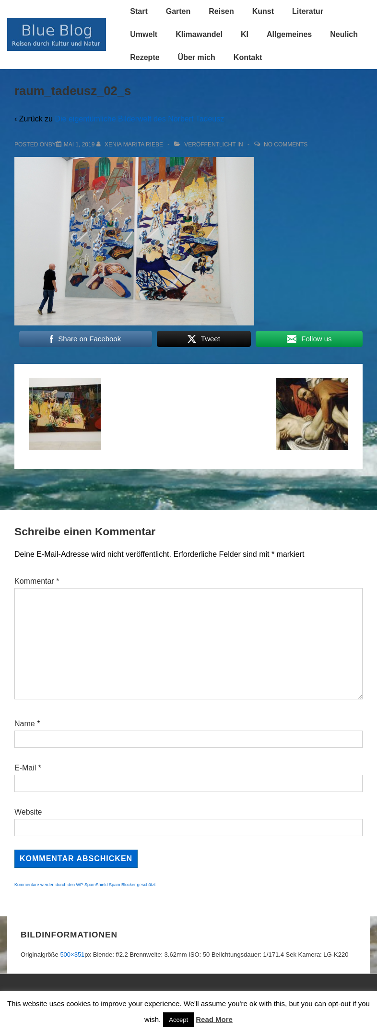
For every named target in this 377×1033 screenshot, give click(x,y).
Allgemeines (289, 34)
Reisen (221, 11)
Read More (214, 1019)
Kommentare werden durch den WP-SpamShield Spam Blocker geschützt (84, 884)
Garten (178, 11)
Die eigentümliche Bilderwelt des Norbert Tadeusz (139, 119)
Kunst (263, 11)
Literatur (307, 11)
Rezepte (144, 57)
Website (28, 812)
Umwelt (143, 34)
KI (244, 34)
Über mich (196, 57)
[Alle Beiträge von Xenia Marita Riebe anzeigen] (130, 144)
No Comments (285, 144)
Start (138, 11)
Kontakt (248, 57)
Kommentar (36, 581)
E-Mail (25, 768)
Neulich (344, 34)
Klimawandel (199, 34)
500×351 (72, 954)
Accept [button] (178, 1019)
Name (24, 724)
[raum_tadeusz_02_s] (79, 144)
